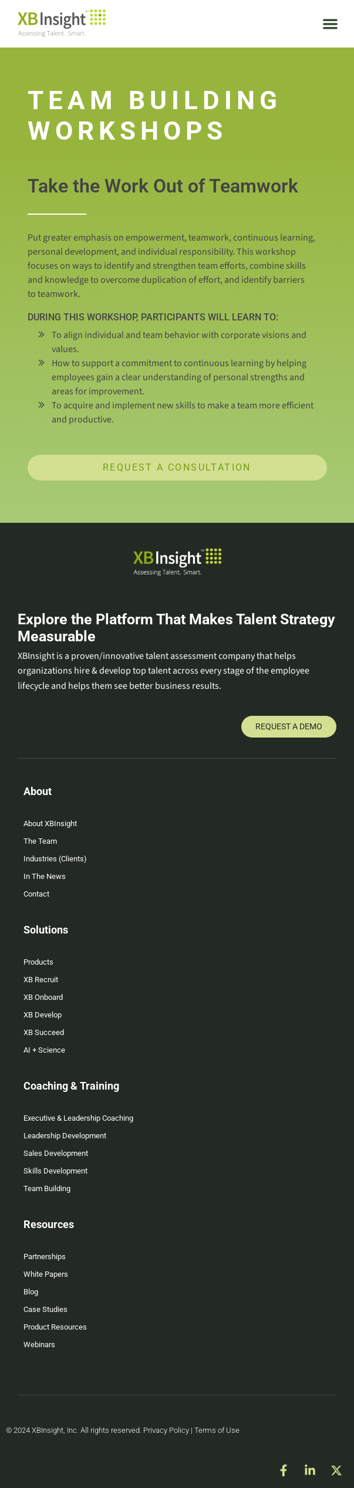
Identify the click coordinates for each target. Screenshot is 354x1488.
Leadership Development (64, 1135)
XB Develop (42, 1014)
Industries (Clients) (55, 858)
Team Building (46, 1188)
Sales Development (55, 1153)
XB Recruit (40, 979)
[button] (331, 24)
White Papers (45, 1274)
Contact (36, 894)
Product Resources (55, 1327)
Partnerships (44, 1256)
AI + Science (44, 1050)
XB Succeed (43, 1032)
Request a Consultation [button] (177, 467)
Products (38, 962)
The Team (40, 841)
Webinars (39, 1344)
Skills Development (55, 1170)
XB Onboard (43, 997)
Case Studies (45, 1309)
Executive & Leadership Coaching (78, 1118)
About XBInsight (50, 823)
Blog (30, 1291)
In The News (44, 876)
